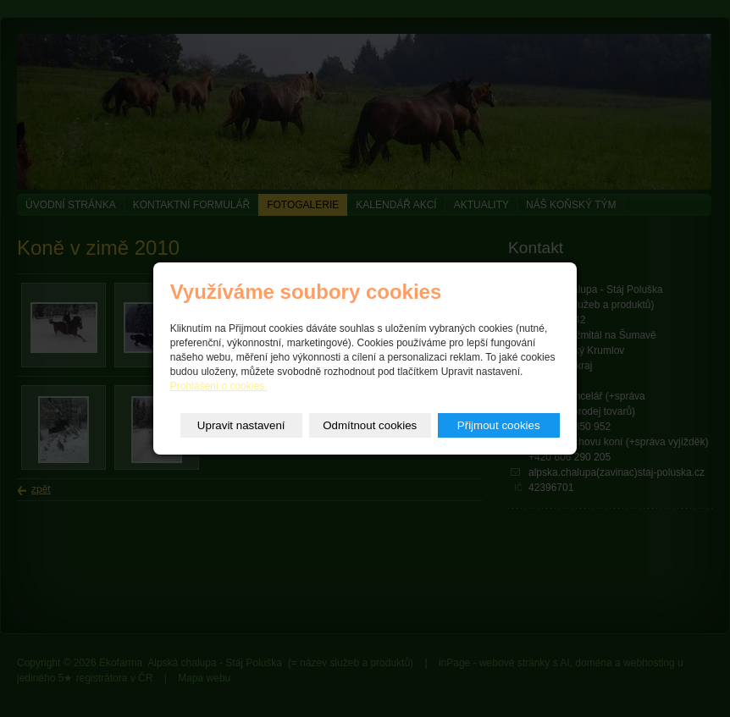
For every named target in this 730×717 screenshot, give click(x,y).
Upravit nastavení (241, 425)
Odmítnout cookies (370, 425)
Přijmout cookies (498, 425)
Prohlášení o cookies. (219, 386)
